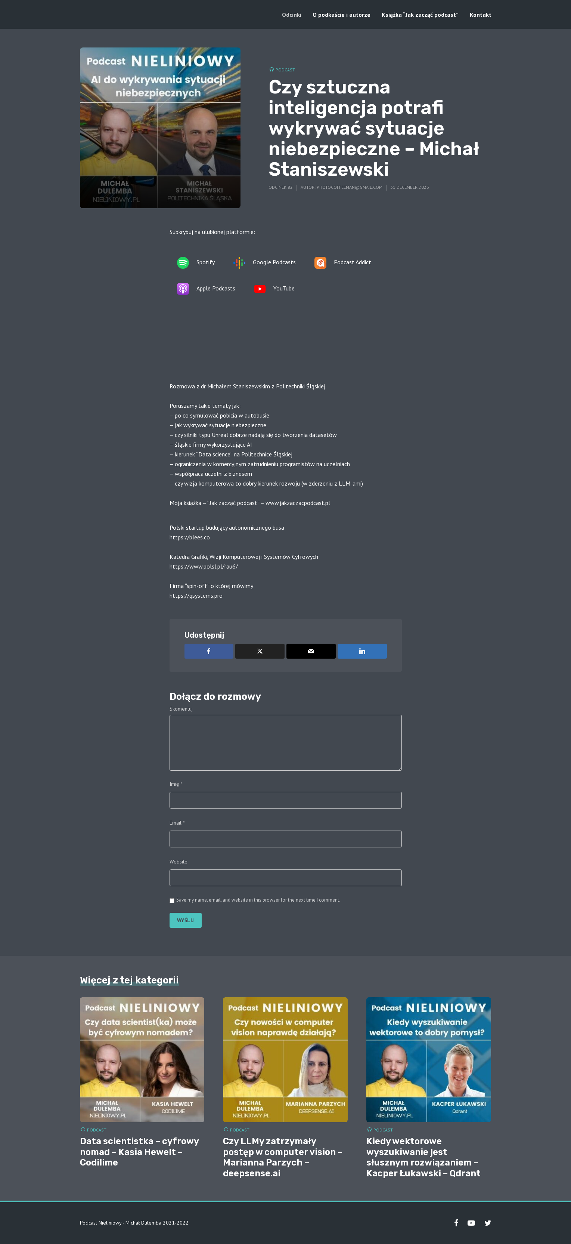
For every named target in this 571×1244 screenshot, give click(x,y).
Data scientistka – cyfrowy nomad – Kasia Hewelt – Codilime (139, 1152)
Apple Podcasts (206, 289)
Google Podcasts (264, 263)
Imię (176, 783)
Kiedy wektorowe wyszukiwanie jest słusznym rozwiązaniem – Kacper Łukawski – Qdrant (423, 1157)
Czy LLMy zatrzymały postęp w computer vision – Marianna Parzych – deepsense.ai (282, 1157)
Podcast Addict (342, 263)
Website (178, 861)
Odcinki (291, 14)
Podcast (285, 70)
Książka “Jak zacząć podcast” (420, 14)
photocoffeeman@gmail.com (349, 187)
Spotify (196, 263)
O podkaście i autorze (341, 14)
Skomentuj (181, 708)
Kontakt (480, 14)
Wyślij (185, 920)
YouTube (274, 289)
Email (177, 822)
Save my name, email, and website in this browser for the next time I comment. (258, 900)
